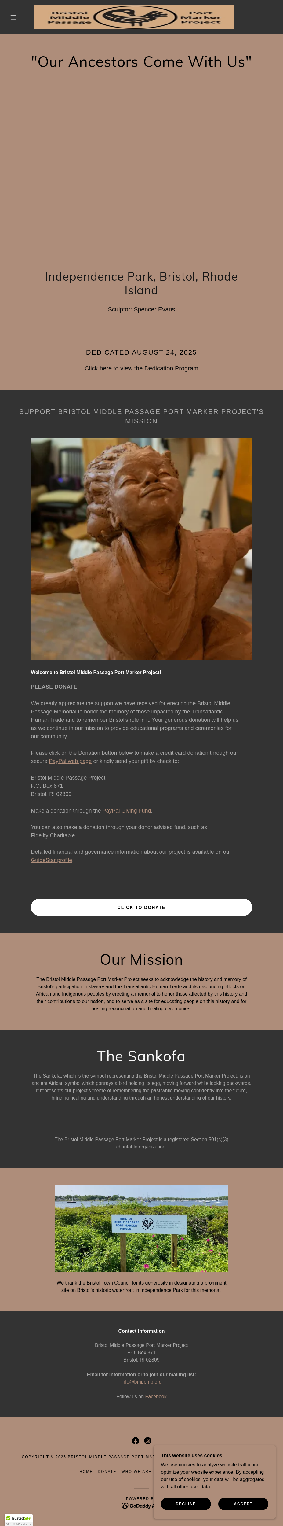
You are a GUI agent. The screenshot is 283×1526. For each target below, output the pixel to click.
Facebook (155, 1396)
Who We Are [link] (136, 1471)
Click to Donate (142, 907)
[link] (134, 17)
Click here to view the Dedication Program (141, 368)
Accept (243, 1504)
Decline (186, 1504)
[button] (13, 17)
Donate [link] (107, 1471)
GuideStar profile (51, 860)
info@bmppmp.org (142, 1381)
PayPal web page (70, 761)
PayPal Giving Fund (126, 811)
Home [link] (86, 1471)
